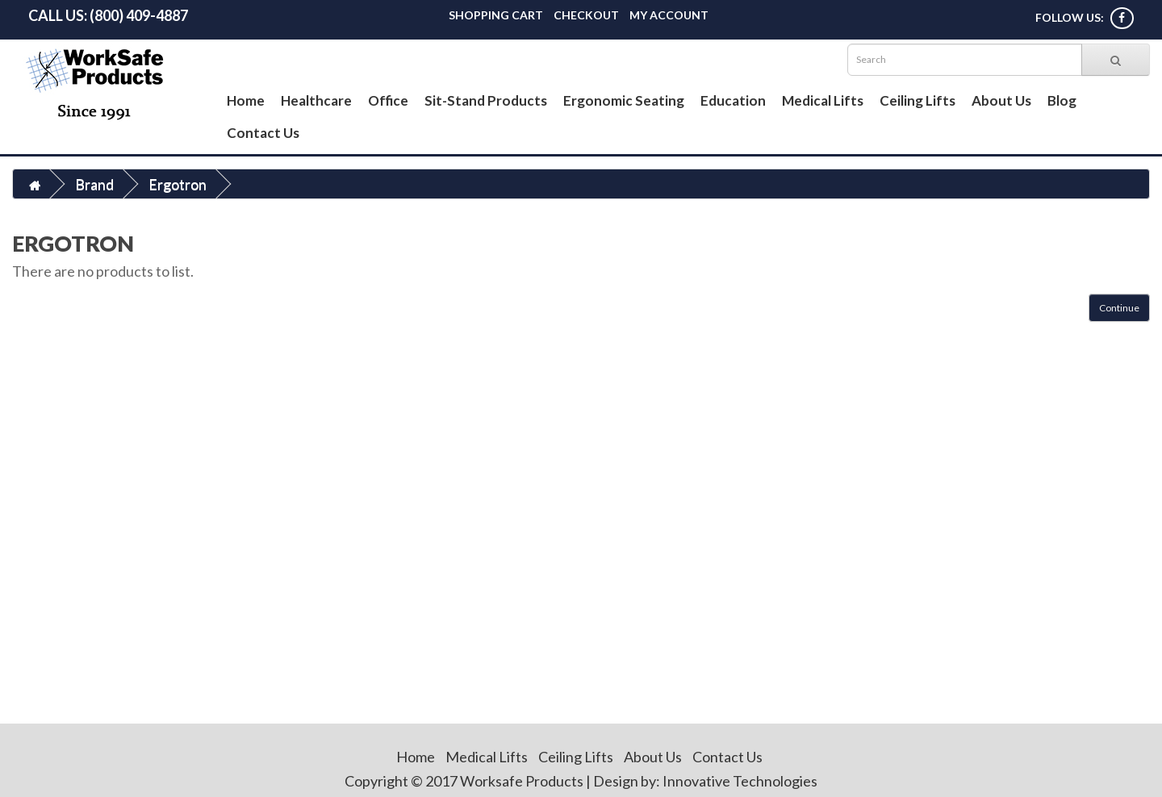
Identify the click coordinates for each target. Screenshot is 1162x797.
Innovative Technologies (740, 781)
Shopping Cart (496, 15)
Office (388, 100)
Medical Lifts (822, 100)
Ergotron (177, 184)
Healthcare (316, 100)
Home (246, 100)
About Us (1001, 100)
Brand (94, 184)
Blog (1061, 100)
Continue (1119, 308)
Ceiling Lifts (917, 100)
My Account (668, 15)
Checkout (586, 15)
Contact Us (263, 132)
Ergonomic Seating (623, 100)
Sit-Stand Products (485, 100)
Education (733, 100)
